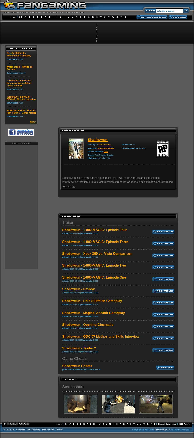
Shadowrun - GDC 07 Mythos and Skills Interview (100, 336)
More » (33, 122)
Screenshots (73, 386)
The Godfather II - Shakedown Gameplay (19, 54)
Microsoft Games (106, 148)
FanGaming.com (162, 429)
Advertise (20, 429)
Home (13, 17)
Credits (59, 429)
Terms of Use (48, 429)
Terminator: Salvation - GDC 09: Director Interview (21, 97)
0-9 (20, 17)
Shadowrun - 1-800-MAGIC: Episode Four (94, 230)
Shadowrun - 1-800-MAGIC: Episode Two (94, 265)
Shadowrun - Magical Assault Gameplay (93, 313)
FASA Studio (105, 145)
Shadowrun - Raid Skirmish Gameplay (92, 301)
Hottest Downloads (167, 424)
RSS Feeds (184, 424)
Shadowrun (98, 140)
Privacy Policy (33, 429)
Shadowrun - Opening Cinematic (87, 324)
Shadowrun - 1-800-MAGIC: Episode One (94, 277)
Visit (106, 151)
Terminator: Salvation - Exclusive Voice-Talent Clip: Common (19, 83)
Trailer (67, 222)
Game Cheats (74, 358)
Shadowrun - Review (78, 289)
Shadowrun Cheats (77, 366)
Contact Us (9, 429)
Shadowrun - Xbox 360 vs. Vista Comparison (97, 253)
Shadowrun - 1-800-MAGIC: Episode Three (95, 242)
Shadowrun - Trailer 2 (79, 348)
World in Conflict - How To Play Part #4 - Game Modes (21, 111)
